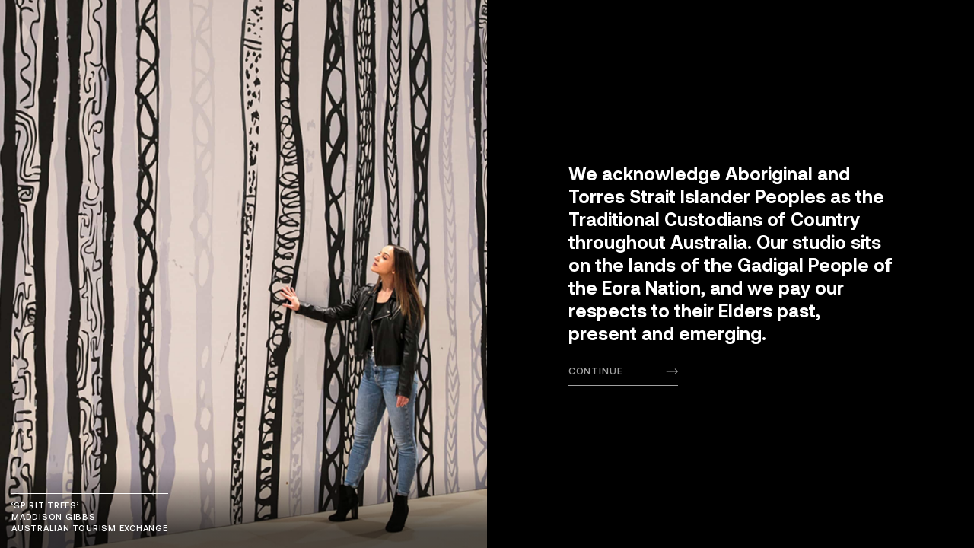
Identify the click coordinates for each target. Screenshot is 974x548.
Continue (595, 371)
